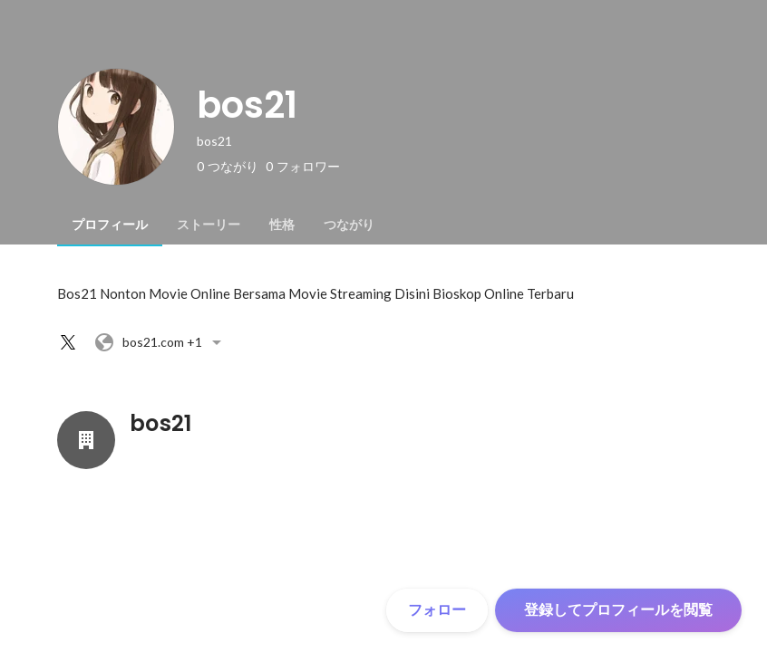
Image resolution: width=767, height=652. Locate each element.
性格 (282, 225)
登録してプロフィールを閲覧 (618, 609)
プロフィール (110, 225)
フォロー (437, 609)
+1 (160, 342)
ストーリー (208, 225)
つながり (349, 225)
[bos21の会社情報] (86, 440)
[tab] (109, 224)
